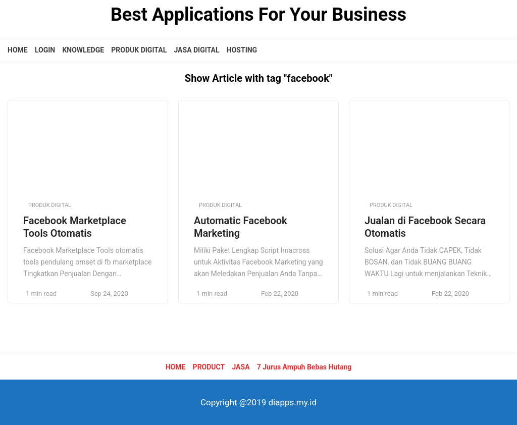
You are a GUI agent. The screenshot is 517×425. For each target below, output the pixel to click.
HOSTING (242, 50)
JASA (240, 367)
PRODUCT (209, 367)
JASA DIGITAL (196, 50)
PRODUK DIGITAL (139, 50)
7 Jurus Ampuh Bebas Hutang (304, 367)
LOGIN (45, 50)
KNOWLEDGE (83, 50)
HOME (18, 50)
